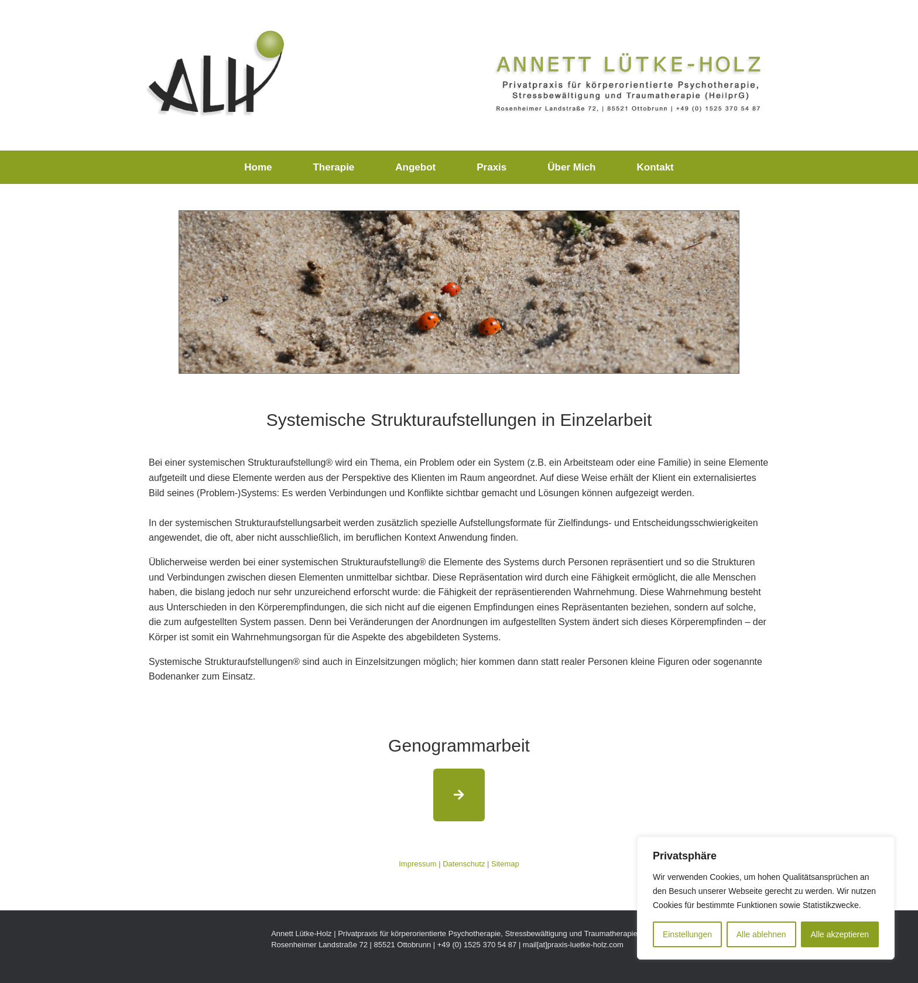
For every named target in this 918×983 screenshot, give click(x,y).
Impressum (417, 863)
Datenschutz (464, 863)
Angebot (415, 167)
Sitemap (505, 863)
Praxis (491, 167)
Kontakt (654, 167)
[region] (766, 898)
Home (258, 167)
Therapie (333, 167)
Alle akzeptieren (839, 934)
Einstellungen (687, 934)
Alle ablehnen (761, 934)
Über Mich (571, 167)
